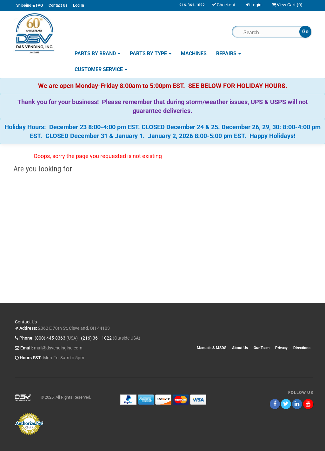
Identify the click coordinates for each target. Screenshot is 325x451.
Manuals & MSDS (211, 348)
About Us (240, 348)
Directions (301, 348)
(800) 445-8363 (50, 338)
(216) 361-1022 (96, 338)
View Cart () (287, 4)
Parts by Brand (97, 53)
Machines (194, 53)
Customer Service (101, 69)
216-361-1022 (192, 5)
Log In (78, 5)
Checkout (223, 4)
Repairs (228, 53)
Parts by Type (150, 53)
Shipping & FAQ (29, 5)
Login (254, 4)
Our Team (261, 348)
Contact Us (58, 5)
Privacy (281, 348)
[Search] (268, 32)
